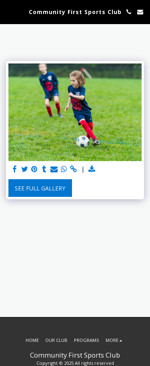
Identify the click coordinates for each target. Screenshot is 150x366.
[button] (9, 11)
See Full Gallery (40, 188)
